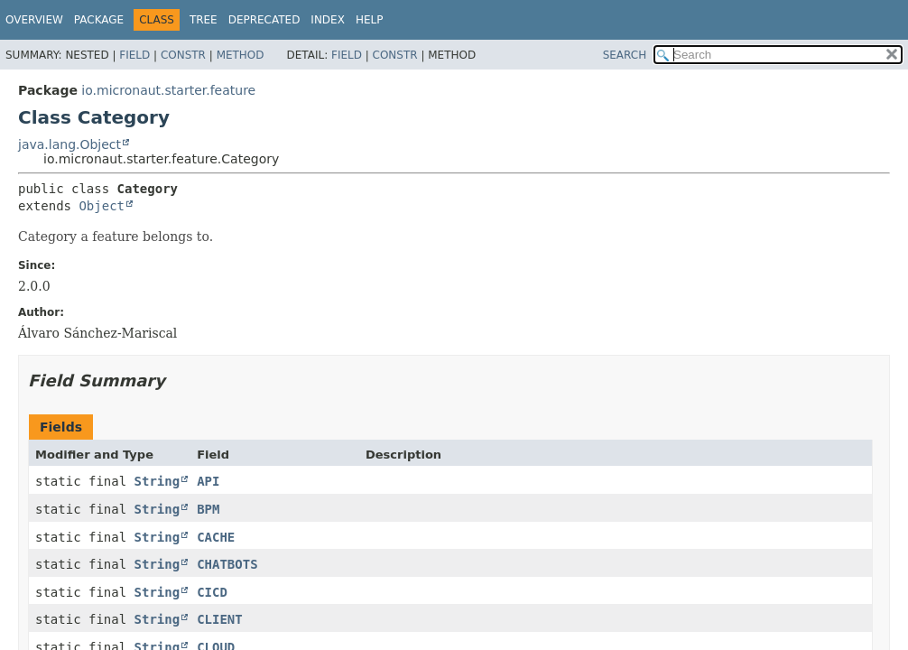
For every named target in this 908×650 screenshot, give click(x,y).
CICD (212, 592)
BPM (208, 509)
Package (99, 20)
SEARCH (625, 55)
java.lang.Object (69, 144)
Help (370, 20)
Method (240, 55)
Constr (183, 55)
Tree (204, 20)
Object (102, 206)
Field (134, 55)
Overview (34, 20)
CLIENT (220, 619)
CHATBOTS (227, 564)
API (208, 481)
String (157, 481)
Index (327, 20)
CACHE (216, 537)
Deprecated (264, 20)
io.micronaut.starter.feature (168, 90)
